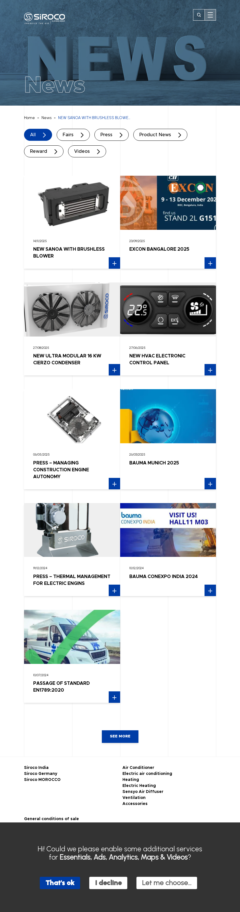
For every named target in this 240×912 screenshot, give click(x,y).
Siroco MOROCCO (42, 780)
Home (29, 117)
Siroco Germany (40, 774)
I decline (108, 883)
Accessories (135, 804)
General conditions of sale (51, 819)
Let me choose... (166, 883)
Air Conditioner (138, 768)
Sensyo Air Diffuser (142, 792)
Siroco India (36, 768)
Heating (130, 780)
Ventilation (134, 798)
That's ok (59, 883)
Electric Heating (139, 786)
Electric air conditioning (147, 774)
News (46, 117)
